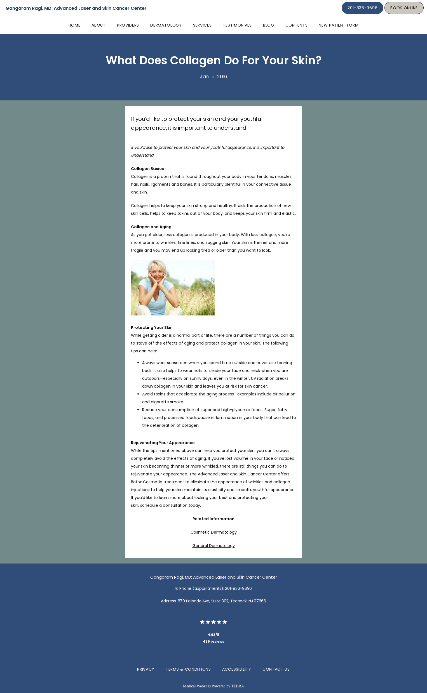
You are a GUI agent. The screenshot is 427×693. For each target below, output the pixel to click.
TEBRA (237, 686)
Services (202, 25)
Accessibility (236, 669)
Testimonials (237, 25)
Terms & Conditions (188, 669)
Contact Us (276, 669)
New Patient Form (338, 25)
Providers (128, 25)
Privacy (145, 669)
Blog (268, 25)
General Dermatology (214, 545)
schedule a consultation (163, 505)
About (99, 25)
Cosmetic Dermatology (214, 532)
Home (75, 25)
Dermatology (166, 25)
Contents (296, 25)
